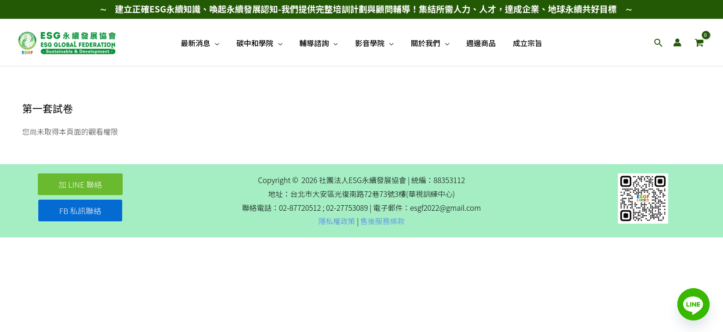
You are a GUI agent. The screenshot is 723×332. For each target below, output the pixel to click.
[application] (221, 42)
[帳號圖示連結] (677, 42)
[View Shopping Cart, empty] (699, 42)
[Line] (693, 304)
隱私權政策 (336, 220)
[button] (658, 42)
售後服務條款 (383, 220)
